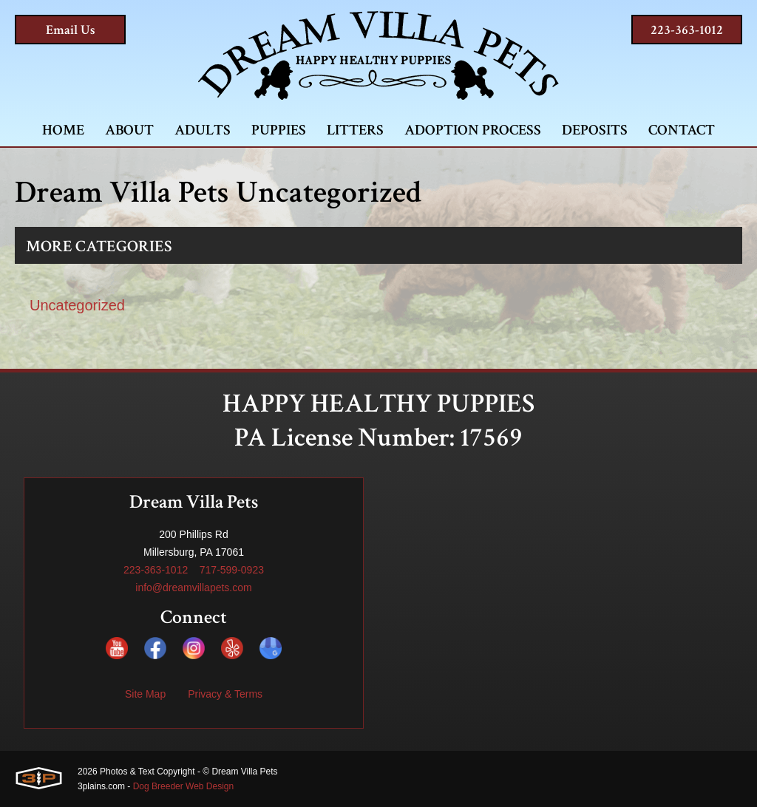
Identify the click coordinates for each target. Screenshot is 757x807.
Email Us (70, 29)
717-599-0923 (232, 570)
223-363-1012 (687, 29)
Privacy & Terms (225, 694)
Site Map (145, 694)
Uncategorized (77, 305)
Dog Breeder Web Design (183, 786)
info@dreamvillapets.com (193, 587)
